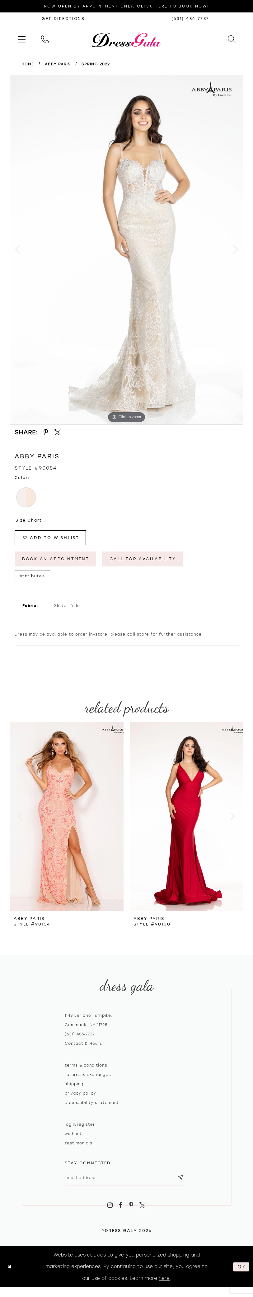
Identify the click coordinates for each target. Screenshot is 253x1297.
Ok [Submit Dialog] (241, 1267)
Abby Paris (58, 64)
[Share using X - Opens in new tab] (57, 432)
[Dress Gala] (126, 38)
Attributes (32, 576)
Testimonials (79, 1143)
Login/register (80, 1124)
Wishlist (73, 1134)
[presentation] (67, 816)
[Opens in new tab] (63, 18)
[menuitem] (21, 39)
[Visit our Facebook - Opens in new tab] (121, 1205)
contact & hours (83, 1043)
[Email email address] (124, 1178)
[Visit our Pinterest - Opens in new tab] (131, 1205)
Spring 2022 (96, 64)
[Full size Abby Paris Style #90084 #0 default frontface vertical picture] (126, 249)
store (143, 634)
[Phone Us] (45, 39)
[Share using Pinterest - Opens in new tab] (46, 432)
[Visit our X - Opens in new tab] (142, 1205)
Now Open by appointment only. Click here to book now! (126, 6)
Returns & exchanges (88, 1074)
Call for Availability (143, 558)
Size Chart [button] (29, 520)
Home (27, 64)
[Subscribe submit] (180, 1178)
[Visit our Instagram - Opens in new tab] (110, 1205)
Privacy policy (80, 1093)
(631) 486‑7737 (80, 1034)
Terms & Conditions (86, 1065)
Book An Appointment (55, 558)
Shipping (74, 1084)
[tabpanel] (126, 249)
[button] (21, 39)
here (164, 1278)
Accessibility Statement (92, 1103)
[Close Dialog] (10, 1266)
